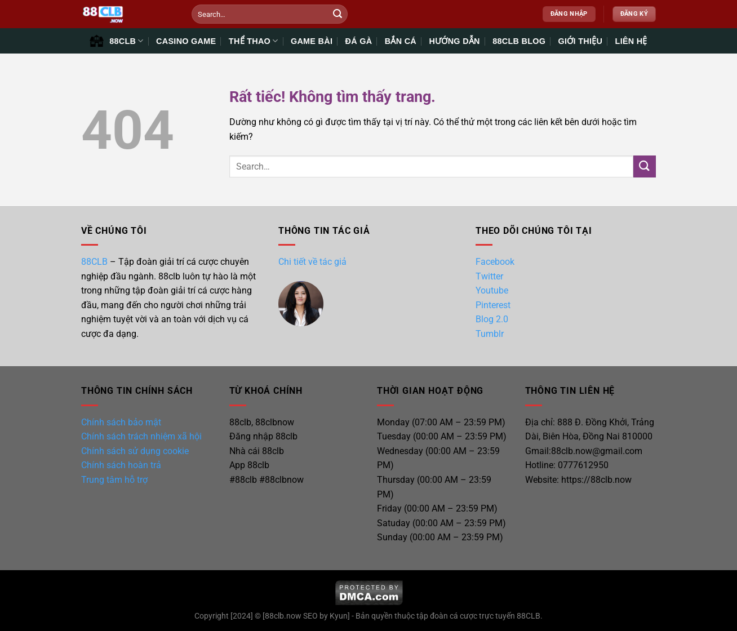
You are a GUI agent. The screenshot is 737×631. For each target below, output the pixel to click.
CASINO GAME (186, 41)
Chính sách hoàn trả (121, 465)
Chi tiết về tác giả (312, 261)
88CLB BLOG (518, 41)
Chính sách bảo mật (121, 422)
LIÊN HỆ (631, 41)
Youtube (492, 290)
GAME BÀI (311, 41)
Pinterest (493, 305)
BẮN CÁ (400, 41)
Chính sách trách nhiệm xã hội (141, 436)
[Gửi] (337, 14)
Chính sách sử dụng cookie (135, 451)
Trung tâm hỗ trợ (114, 479)
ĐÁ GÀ (358, 41)
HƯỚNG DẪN (454, 41)
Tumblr (490, 333)
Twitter (489, 276)
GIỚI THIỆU (580, 41)
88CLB (94, 261)
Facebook (495, 261)
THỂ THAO (253, 40)
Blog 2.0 (492, 319)
